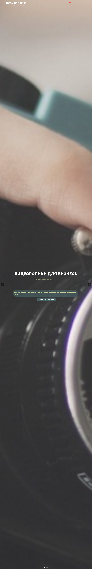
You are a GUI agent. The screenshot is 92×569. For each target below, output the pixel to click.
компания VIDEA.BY (16, 3)
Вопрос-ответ (75, 2)
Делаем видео (57, 2)
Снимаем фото (47, 2)
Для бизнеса (66, 2)
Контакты (83, 2)
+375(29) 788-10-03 (18, 6)
